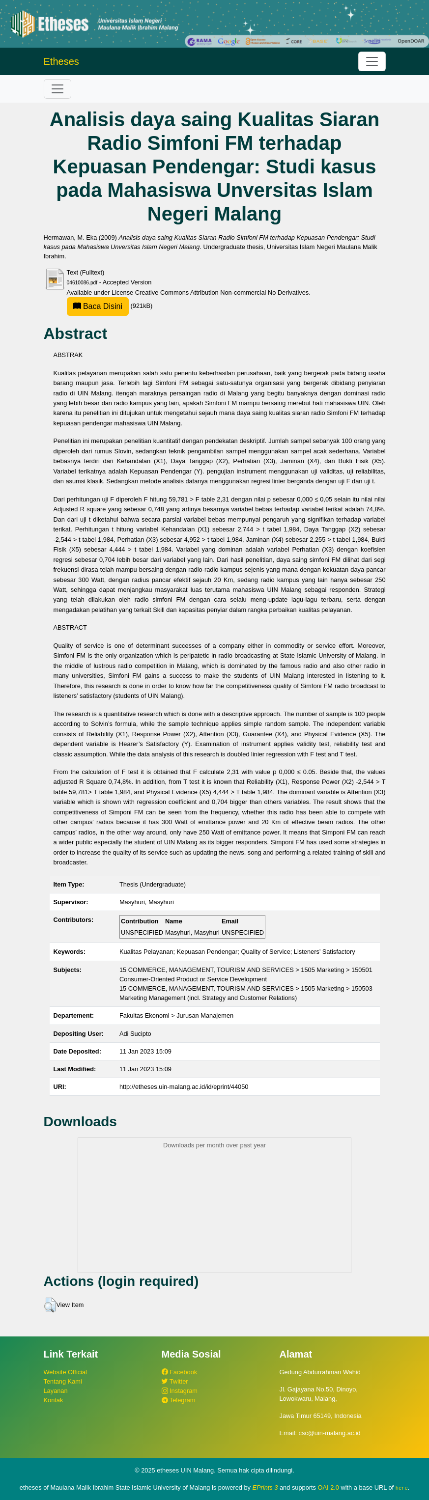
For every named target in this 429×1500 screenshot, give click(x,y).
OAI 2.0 (328, 1487)
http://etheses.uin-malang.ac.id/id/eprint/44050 (184, 1086)
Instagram (180, 1390)
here (402, 1487)
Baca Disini (97, 306)
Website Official (65, 1372)
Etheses (61, 61)
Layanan (56, 1390)
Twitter (175, 1381)
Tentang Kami (63, 1381)
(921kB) (110, 305)
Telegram (179, 1400)
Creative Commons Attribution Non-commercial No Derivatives (222, 292)
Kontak (53, 1400)
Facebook (180, 1372)
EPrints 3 (265, 1487)
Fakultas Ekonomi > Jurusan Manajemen (176, 1015)
